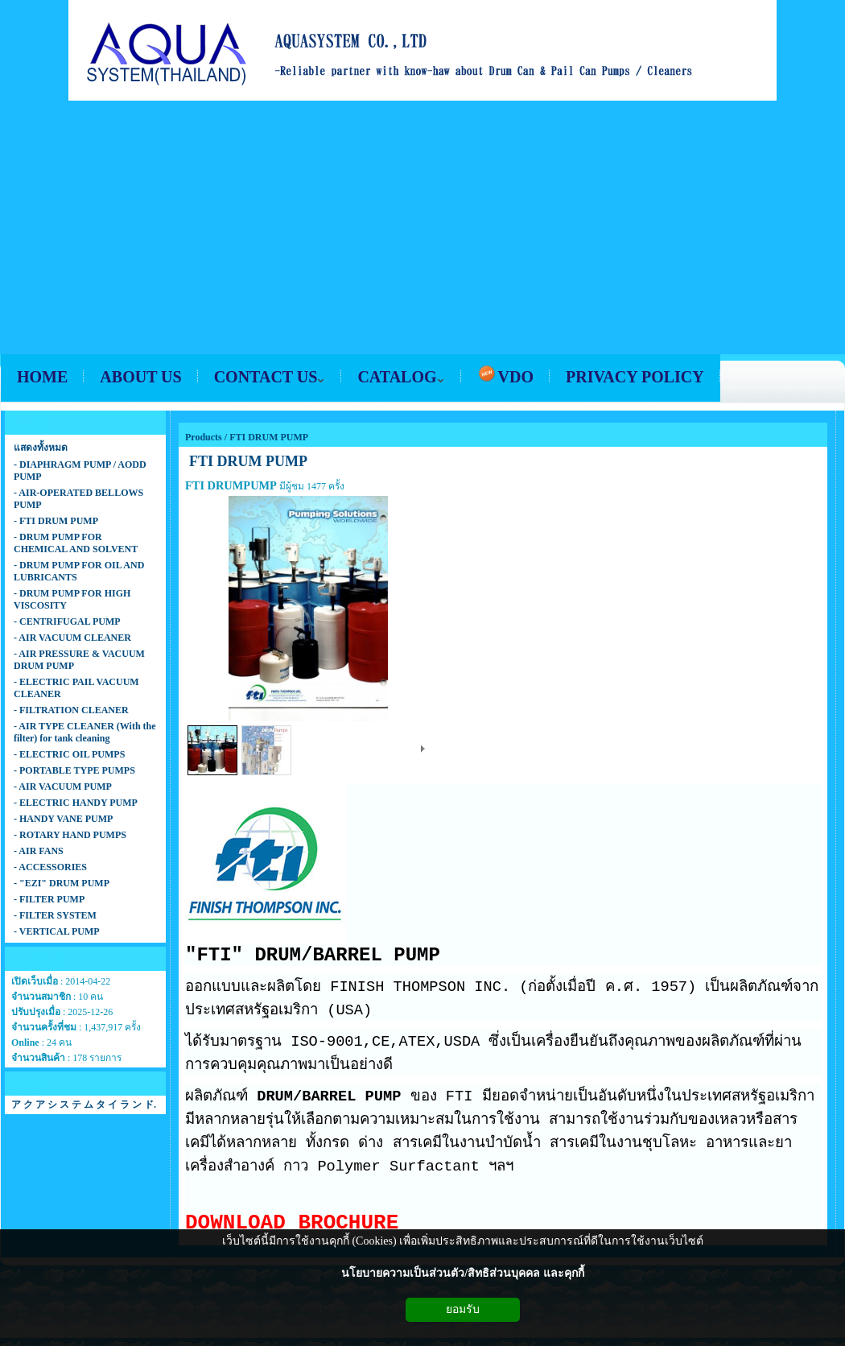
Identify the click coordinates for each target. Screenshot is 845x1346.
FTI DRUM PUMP (268, 437)
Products (203, 437)
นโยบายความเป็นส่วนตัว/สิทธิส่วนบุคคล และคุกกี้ (462, 1273)
